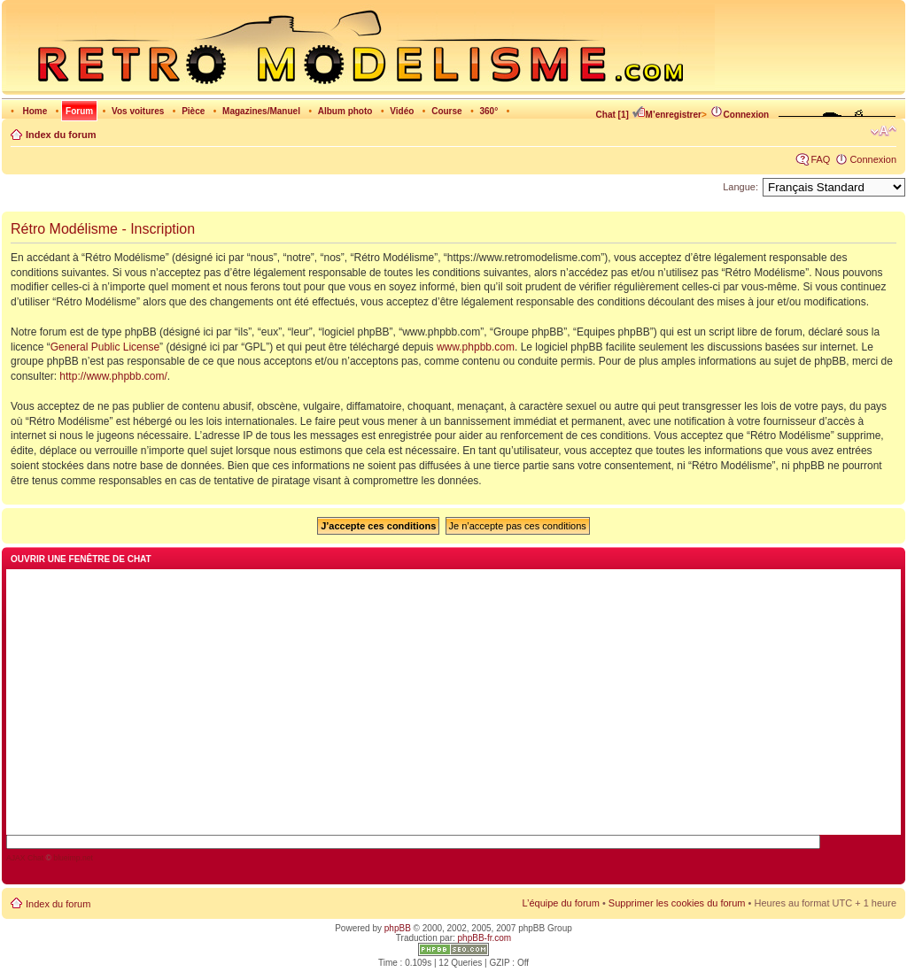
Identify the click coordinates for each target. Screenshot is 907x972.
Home (34, 111)
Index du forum (61, 134)
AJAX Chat (24, 857)
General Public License (104, 347)
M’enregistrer (667, 115)
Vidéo (402, 111)
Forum (79, 111)
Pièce (193, 111)
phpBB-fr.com (485, 938)
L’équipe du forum (560, 903)
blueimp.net (73, 857)
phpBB (397, 928)
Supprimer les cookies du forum (677, 903)
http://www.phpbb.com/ (113, 376)
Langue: (740, 186)
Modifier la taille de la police (883, 131)
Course (446, 111)
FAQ (820, 159)
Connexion (739, 115)
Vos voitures (138, 111)
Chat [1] (612, 115)
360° (488, 111)
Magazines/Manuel (261, 111)
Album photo (345, 111)
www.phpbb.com (476, 347)
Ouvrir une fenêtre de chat (81, 559)
